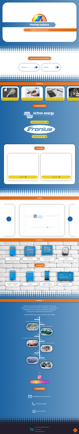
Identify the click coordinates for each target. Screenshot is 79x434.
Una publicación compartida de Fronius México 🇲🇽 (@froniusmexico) (42, 227)
